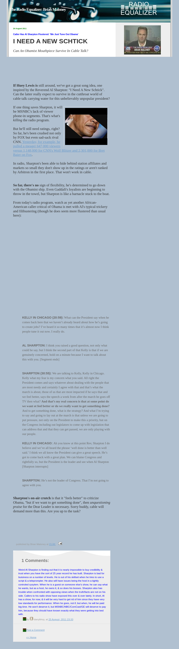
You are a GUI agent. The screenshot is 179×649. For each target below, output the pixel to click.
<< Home (31, 637)
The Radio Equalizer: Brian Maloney (38, 9)
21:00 (52, 544)
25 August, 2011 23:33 (60, 619)
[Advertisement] (63, 532)
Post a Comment (35, 630)
